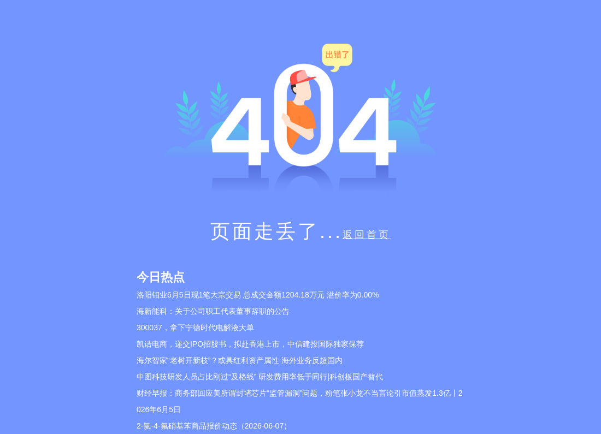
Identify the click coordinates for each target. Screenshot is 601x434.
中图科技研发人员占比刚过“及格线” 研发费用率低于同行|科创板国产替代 (260, 376)
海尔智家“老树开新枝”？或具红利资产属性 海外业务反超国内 (240, 360)
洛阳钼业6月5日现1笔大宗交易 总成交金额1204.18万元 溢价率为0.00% (258, 294)
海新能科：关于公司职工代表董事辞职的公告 (213, 311)
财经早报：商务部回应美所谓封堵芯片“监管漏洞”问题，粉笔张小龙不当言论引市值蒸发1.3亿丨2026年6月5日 (300, 401)
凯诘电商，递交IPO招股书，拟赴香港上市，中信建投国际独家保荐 (250, 344)
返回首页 (367, 234)
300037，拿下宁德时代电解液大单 (195, 327)
